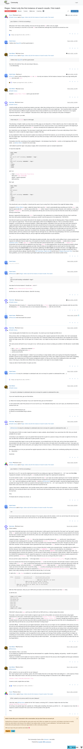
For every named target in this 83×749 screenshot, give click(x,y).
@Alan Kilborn (19, 667)
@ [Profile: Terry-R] (11, 76)
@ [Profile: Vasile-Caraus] (13, 17)
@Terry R (19, 74)
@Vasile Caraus (17, 15)
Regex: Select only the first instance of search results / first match (37, 17)
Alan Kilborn (12, 53)
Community (14, 2)
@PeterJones (19, 315)
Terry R (11, 15)
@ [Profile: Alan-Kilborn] (18, 142)
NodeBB (40, 742)
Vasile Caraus (12, 41)
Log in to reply (75, 11)
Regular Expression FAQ (65, 251)
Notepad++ (46, 739)
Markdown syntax (13, 242)
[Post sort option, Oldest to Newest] (68, 11)
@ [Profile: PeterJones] (12, 273)
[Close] (77, 718)
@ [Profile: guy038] (18, 43)
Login (13, 731)
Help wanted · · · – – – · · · (10, 11)
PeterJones (11, 102)
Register (8, 731)
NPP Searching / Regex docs (43, 251)
